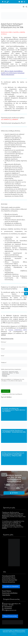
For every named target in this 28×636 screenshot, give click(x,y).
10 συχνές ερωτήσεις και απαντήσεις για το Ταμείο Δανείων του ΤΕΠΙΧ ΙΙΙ (13, 410)
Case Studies (6, 595)
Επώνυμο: (4, 342)
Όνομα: (3, 348)
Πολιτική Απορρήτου (8, 582)
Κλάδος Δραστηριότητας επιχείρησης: (11, 369)
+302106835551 (7, 608)
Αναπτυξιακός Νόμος (8, 578)
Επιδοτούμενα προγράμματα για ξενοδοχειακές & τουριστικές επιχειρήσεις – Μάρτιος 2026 (13, 454)
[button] (23, 7)
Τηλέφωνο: (4, 362)
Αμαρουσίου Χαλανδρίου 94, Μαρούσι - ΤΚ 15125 (11, 604)
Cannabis (14, 376)
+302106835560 (7, 606)
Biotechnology (14, 374)
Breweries (14, 375)
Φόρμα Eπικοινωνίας (10, 616)
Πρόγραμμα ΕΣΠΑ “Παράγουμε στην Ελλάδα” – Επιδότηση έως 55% (14, 431)
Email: (3, 355)
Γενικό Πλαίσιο (6, 591)
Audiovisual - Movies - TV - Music (14, 373)
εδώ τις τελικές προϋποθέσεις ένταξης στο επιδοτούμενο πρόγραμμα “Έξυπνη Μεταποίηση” (12, 73)
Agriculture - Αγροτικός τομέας (14, 371)
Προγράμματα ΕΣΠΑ (8, 576)
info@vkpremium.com (9, 610)
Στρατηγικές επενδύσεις (9, 593)
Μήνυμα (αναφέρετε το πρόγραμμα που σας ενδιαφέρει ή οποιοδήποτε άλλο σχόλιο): (12, 380)
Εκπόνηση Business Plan (9, 580)
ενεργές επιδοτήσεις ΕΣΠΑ (17, 329)
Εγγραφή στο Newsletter (11, 586)
